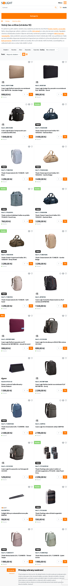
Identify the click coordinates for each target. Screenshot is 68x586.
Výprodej (36, 50)
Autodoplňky (6, 36)
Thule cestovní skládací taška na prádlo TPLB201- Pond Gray (15, 216)
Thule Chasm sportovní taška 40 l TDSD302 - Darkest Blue (47, 131)
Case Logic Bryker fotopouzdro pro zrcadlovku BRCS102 (13, 131)
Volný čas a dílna (16, 21)
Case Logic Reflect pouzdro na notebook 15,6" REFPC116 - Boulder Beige (15, 89)
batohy (55, 29)
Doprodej (27, 50)
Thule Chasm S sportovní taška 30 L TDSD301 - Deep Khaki (14, 258)
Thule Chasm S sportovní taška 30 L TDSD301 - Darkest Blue (48, 216)
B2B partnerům (6, 41)
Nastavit (11, 573)
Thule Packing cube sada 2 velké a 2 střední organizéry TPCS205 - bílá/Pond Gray (49, 471)
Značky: (42, 50)
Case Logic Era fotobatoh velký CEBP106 (49, 427)
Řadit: (3, 54)
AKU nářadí (35, 31)
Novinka (13, 50)
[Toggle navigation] (65, 2)
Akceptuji (11, 570)
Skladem (5, 50)
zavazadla (61, 29)
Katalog (7, 21)
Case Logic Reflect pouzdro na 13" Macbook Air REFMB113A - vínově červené (15, 343)
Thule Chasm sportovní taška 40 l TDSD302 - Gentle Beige (47, 174)
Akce (20, 50)
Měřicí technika (59, 33)
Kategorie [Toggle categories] (34, 16)
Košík (63, 7)
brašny (50, 29)
